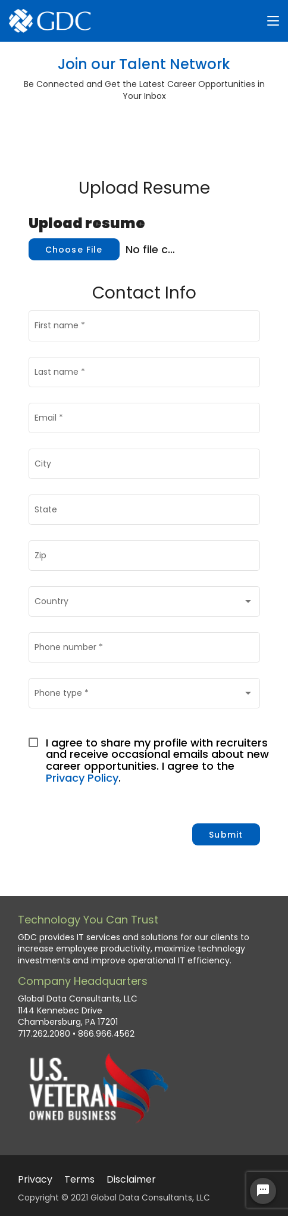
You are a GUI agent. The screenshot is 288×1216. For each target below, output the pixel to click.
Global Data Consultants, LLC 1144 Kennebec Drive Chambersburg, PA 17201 (77, 1010)
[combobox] (144, 603)
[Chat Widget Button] (263, 1191)
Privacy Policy (82, 777)
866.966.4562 (106, 1034)
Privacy (35, 1179)
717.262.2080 (44, 1034)
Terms (79, 1179)
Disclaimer (131, 1179)
